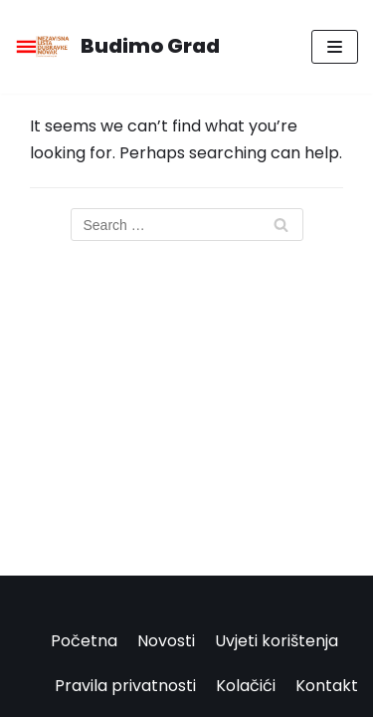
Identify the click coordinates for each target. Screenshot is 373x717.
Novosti (166, 640)
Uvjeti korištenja (276, 640)
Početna (84, 640)
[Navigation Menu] (334, 47)
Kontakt (326, 685)
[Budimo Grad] (117, 47)
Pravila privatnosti (125, 685)
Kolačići (246, 685)
